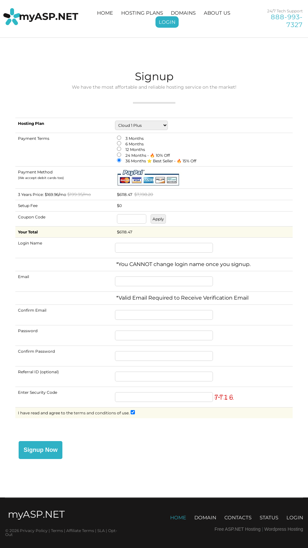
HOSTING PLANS (142, 12)
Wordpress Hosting (283, 529)
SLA (101, 530)
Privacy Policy (34, 530)
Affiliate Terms (80, 530)
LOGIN (167, 22)
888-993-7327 (287, 21)
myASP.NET (48, 16)
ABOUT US (217, 12)
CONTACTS (237, 517)
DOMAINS (183, 12)
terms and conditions (95, 412)
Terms (57, 530)
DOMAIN (205, 517)
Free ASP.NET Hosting (238, 529)
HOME (105, 12)
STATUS (269, 517)
